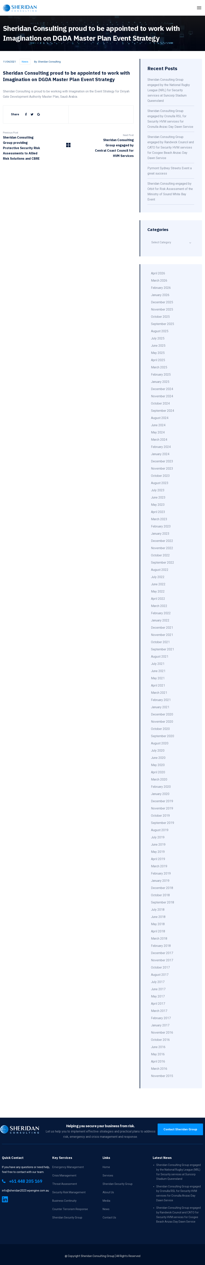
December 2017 (162, 953)
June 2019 (158, 844)
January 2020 (160, 794)
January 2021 (160, 707)
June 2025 (158, 345)
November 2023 (162, 468)
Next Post (128, 135)
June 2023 (158, 497)
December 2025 (162, 302)
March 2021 (159, 693)
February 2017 (161, 1018)
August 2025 (159, 331)
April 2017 (158, 1003)
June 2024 (158, 425)
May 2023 (158, 505)
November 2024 (162, 396)
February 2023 (161, 526)
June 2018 (158, 917)
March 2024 (159, 439)
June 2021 (158, 671)
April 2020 (158, 772)
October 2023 (160, 476)
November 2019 (162, 808)
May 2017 (158, 996)
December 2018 (162, 888)
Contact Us (109, 1217)
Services (108, 1175)
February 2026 (161, 288)
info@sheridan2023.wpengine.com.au (25, 1190)
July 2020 (157, 750)
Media (106, 1200)
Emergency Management (68, 1167)
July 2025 (157, 338)
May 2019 (158, 852)
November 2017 (162, 960)
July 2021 (157, 664)
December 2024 (162, 389)
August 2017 (159, 975)
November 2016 (162, 1032)
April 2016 (158, 1061)
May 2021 (158, 678)
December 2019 (162, 801)
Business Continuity (64, 1200)
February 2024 (161, 447)
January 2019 (160, 881)
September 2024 (162, 411)
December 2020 (162, 714)
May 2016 (158, 1054)
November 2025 (162, 309)
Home (106, 1167)
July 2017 (157, 982)
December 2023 (162, 461)
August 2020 (159, 743)
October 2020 (160, 729)
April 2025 (158, 360)
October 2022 (160, 555)
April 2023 (158, 512)
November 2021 (162, 635)
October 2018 (160, 895)
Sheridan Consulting (49, 61)
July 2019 (157, 837)
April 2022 (158, 599)
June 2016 (158, 1047)
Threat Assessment (64, 1183)
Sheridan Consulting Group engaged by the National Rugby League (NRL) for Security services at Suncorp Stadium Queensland (168, 90)
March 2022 (159, 606)
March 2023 (159, 519)
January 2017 (160, 1025)
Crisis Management (64, 1175)
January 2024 (160, 454)
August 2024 (159, 418)
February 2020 (161, 787)
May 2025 (158, 353)
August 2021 (159, 656)
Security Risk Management (69, 1192)
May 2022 (158, 591)
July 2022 (157, 577)
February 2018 (161, 946)
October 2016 (160, 1040)
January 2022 (160, 620)
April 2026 (158, 273)
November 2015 (162, 1076)
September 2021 (162, 649)
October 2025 (160, 317)
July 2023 (157, 490)
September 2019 (162, 823)
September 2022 (162, 562)
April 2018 (158, 931)
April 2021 (158, 685)
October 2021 (160, 642)
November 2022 (162, 548)
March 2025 (159, 367)
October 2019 (160, 815)
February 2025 (161, 374)
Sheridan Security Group (67, 1217)
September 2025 (162, 324)
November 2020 (162, 721)
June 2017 (158, 989)
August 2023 (159, 483)
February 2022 (161, 613)
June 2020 (158, 758)
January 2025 (160, 382)
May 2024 (158, 432)
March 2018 (159, 938)
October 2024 (160, 403)
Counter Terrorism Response (70, 1209)
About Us (108, 1192)
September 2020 (162, 736)
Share (15, 114)
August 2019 (159, 830)
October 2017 (160, 967)
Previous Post (10, 132)
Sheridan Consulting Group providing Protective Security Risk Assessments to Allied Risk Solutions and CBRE (21, 147)
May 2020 (158, 765)
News (25, 61)
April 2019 (158, 859)
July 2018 (157, 909)
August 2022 (159, 570)
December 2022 (162, 541)
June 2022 (158, 584)
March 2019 (159, 866)
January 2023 (160, 533)
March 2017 (159, 1011)
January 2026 (160, 295)
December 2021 (162, 627)
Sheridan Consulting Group (97, 1256)
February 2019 (161, 873)
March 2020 (159, 779)
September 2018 (162, 902)
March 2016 (159, 1069)
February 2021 (161, 700)
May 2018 (158, 924)
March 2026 (159, 280)
